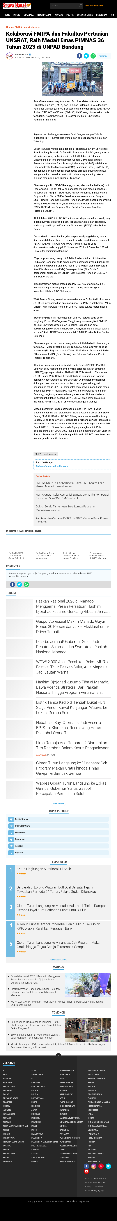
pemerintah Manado (70, 1138)
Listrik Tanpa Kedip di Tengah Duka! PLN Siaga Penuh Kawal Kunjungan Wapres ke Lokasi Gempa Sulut (71, 707)
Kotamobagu (9, 1114)
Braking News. (95, 1094)
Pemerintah (37, 1138)
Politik (70, 15)
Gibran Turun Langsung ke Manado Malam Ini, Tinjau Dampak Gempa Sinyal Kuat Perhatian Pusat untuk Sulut (61, 908)
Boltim (34, 1094)
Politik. (7, 1145)
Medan (91, 1118)
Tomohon (7, 1161)
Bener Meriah (66, 1082)
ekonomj (7, 1102)
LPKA (90, 1114)
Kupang (63, 1114)
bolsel (6, 1094)
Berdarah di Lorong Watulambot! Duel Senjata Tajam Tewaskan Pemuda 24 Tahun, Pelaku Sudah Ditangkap (56, 889)
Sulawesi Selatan (68, 1153)
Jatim (34, 1110)
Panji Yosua (37, 1134)
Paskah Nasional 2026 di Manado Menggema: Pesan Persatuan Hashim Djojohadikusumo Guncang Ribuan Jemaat (73, 606)
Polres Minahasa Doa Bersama (52, 466)
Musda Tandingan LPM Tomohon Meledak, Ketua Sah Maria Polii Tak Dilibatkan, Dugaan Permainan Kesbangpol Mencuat (58, 1046)
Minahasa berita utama (71, 1122)
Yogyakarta (94, 1161)
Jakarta (7, 1110)
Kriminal (35, 1114)
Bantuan (35, 1082)
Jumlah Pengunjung (94, 1190)
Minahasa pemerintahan (15, 1126)
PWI (89, 1145)
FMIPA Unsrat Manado (46, 454)
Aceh (33, 1070)
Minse (34, 1126)
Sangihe (35, 1149)
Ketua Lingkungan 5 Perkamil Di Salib (44, 869)
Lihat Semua (58, 803)
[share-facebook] (79, 56)
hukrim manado (67, 1106)
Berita (91, 1082)
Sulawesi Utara (85, 15)
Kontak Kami (100, 1178)
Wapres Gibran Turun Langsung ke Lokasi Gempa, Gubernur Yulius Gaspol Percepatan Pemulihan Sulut (71, 788)
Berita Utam (9, 1086)
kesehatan (20, 832)
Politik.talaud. (39, 1145)
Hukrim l (35, 1106)
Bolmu (34, 1090)
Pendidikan (101, 15)
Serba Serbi (9, 1153)
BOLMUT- (92, 1090)
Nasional (64, 1130)
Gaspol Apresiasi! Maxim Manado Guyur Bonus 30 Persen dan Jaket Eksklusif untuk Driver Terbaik (73, 626)
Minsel (63, 1126)
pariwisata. (9, 1138)
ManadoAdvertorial (70, 1118)
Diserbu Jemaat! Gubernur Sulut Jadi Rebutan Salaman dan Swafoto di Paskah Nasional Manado (71, 646)
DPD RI (63, 1098)
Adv (5, 1074)
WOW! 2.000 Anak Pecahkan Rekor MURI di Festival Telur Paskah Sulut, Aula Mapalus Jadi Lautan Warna (73, 667)
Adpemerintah (67, 1070)
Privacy (88, 1186)
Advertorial (37, 1074)
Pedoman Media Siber (95, 1182)
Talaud (91, 1157)
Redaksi (88, 1178)
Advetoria (65, 1074)
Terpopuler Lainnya (58, 960)
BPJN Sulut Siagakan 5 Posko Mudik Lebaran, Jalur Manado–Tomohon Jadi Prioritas (35, 1036)
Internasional (95, 1106)
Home (7, 15)
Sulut (6, 1157)
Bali (62, 1078)
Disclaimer (98, 1186)
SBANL (63, 1149)
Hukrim (6, 1106)
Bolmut (63, 1090)
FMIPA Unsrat (66, 1102)
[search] (66, 6)
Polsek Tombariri (68, 1145)
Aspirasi (19, 846)
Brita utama (37, 1098)
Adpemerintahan (96, 1070)
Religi (6, 1149)
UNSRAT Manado (67, 1161)
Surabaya (64, 1157)
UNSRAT (35, 1161)
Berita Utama (21, 819)
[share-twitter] (86, 56)
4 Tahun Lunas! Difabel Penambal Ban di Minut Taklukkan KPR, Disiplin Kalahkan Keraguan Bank (58, 926)
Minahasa (29, 15)
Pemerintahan (44, 15)
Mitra (34, 1130)
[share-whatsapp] (93, 56)
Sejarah (19, 852)
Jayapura (64, 1110)
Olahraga (93, 1130)
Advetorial (93, 1074)
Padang (6, 1134)
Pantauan (20, 839)
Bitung (91, 1086)
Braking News (66, 1094)
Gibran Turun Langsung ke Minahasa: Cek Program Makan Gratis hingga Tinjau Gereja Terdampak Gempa (71, 768)
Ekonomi (92, 1098)
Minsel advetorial (97, 1126)
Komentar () (104, 56)
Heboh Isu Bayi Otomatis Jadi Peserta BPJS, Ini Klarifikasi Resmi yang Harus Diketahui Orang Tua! (68, 727)
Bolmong (7, 1090)
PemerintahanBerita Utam (44, 1142)
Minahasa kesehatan (98, 1122)
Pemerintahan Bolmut (14, 1142)
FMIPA (34, 1102)
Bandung (7, 1082)
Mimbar (7, 1122)
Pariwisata (93, 1134)
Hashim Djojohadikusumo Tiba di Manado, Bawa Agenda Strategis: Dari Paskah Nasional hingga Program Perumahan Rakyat (72, 687)
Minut (6, 1130)
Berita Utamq (66, 1086)
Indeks (16, 15)
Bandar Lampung (96, 1078)
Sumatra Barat (39, 1157)
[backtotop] (58, 1056)
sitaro (34, 1153)
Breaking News (10, 1098)
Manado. (35, 1118)
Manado (59, 15)
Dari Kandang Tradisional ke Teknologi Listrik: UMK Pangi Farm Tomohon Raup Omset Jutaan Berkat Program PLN (36, 1025)
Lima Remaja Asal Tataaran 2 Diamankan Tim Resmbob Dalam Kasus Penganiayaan (72, 745)
